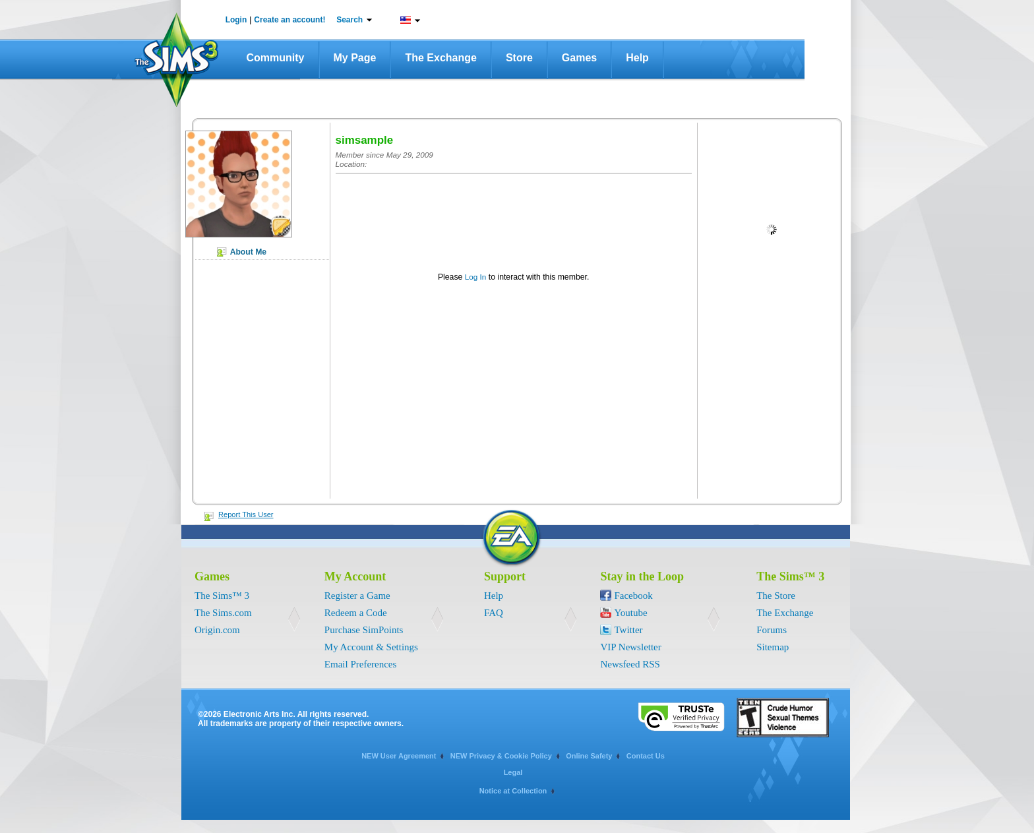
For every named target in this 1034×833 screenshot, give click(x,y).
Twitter (628, 630)
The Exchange (440, 57)
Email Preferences (360, 664)
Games (579, 57)
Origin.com (217, 630)
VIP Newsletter (630, 647)
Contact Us (645, 756)
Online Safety (589, 756)
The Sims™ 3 (222, 595)
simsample (365, 140)
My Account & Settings (371, 647)
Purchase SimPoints (364, 630)
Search (349, 19)
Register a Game (357, 595)
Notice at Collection (513, 791)
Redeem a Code (355, 612)
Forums (771, 630)
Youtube (630, 612)
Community (276, 57)
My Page (355, 57)
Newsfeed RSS (629, 664)
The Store (775, 595)
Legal (513, 772)
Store (519, 57)
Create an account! (289, 19)
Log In (476, 276)
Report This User (246, 514)
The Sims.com (223, 612)
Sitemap (772, 647)
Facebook (633, 595)
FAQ (493, 612)
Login (236, 19)
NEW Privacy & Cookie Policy (501, 756)
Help (637, 57)
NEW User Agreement (398, 756)
